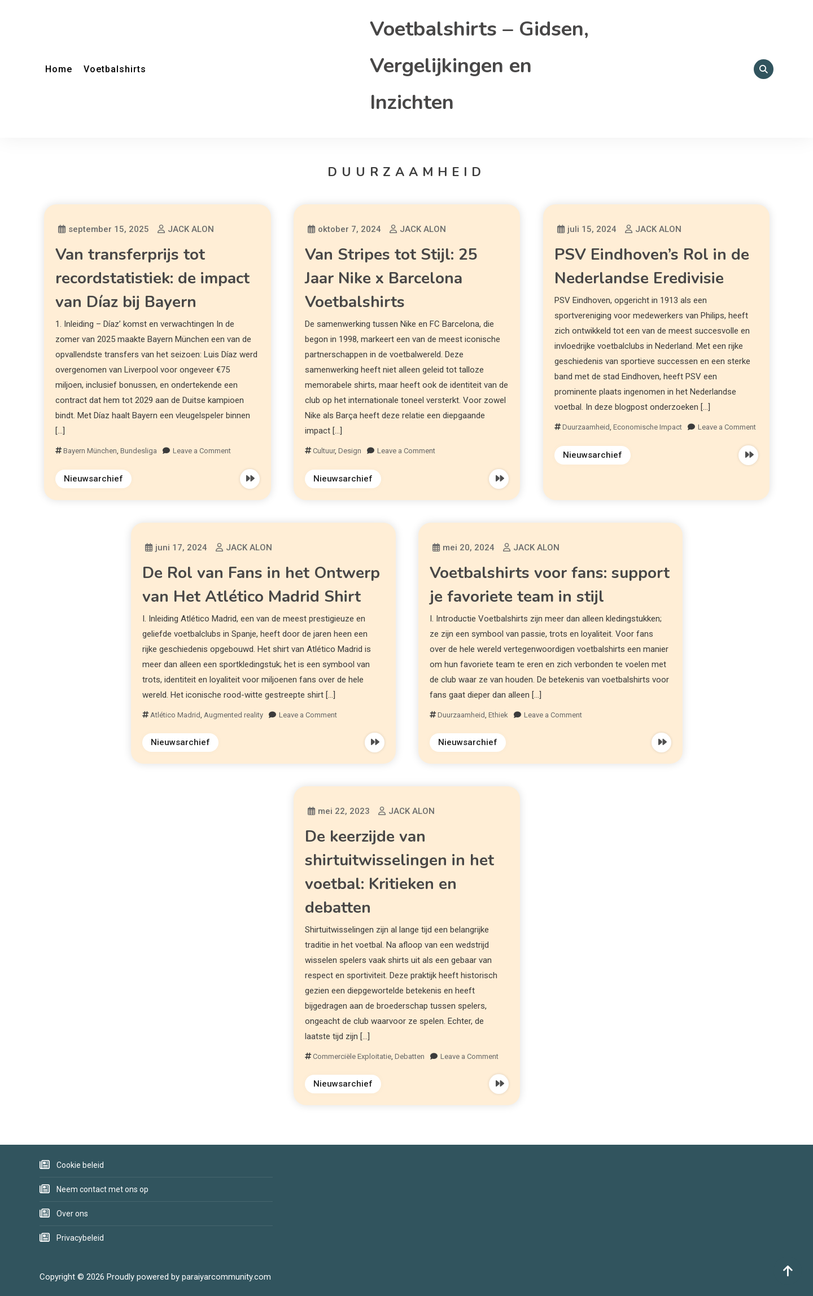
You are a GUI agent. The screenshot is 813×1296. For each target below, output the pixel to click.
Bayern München (90, 450)
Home (58, 69)
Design (349, 450)
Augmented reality (233, 715)
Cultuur (324, 450)
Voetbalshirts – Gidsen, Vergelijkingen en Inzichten (479, 65)
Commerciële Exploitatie (352, 1056)
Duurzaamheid (586, 427)
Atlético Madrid (175, 715)
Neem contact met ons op (102, 1189)
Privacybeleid (80, 1237)
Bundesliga (138, 450)
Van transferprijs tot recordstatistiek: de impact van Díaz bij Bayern (152, 278)
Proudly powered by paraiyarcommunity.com (189, 1277)
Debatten (410, 1056)
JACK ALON (191, 229)
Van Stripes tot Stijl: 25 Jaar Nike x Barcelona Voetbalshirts (391, 278)
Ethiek (498, 715)
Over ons (72, 1213)
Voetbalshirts (115, 69)
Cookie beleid (80, 1165)
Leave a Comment (202, 450)
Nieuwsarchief (93, 479)
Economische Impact (647, 427)
